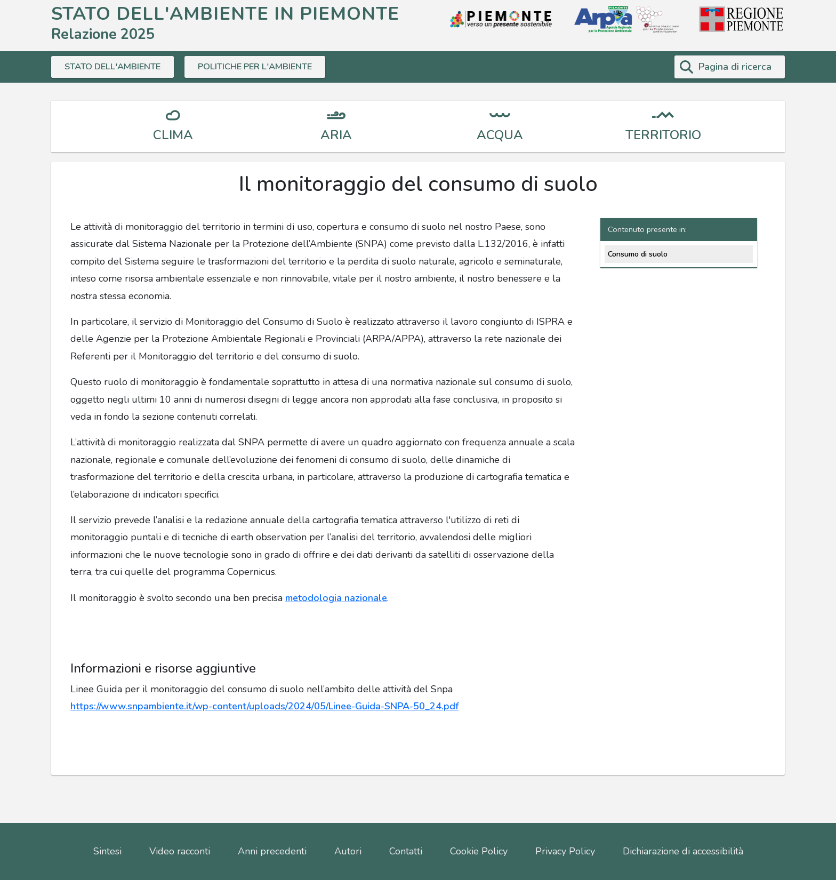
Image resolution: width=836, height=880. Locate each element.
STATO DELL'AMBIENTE (117, 66)
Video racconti (179, 851)
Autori (347, 851)
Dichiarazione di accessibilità (683, 851)
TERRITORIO (663, 134)
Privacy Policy (565, 851)
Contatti (405, 851)
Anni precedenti (272, 851)
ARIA (336, 134)
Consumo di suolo (638, 254)
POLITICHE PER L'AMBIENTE (268, 66)
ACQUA (500, 134)
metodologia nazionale (336, 597)
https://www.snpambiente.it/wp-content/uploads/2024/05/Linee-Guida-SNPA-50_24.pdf (264, 706)
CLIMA (173, 134)
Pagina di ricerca (734, 66)
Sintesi (107, 851)
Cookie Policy (479, 851)
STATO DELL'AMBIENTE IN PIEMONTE (225, 13)
